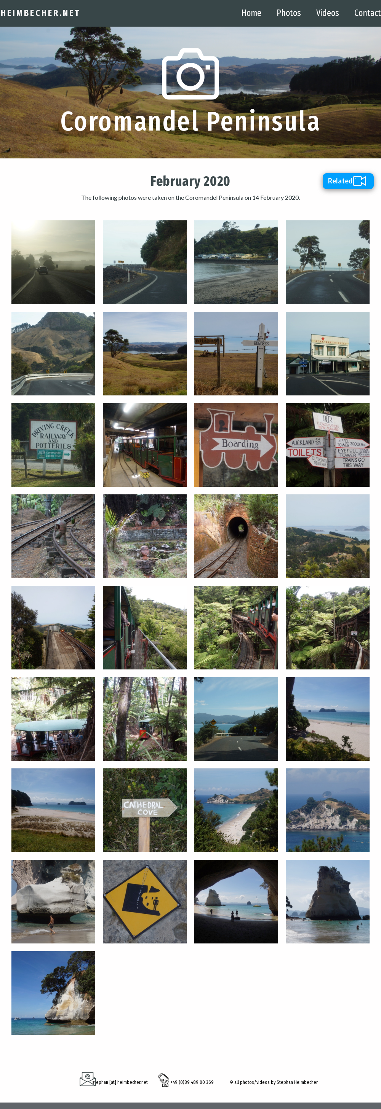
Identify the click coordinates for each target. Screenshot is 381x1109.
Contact (367, 13)
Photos (289, 13)
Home (251, 13)
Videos (327, 13)
